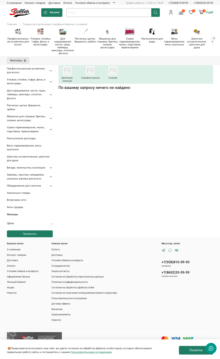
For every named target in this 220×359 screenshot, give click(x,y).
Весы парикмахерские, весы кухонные (178, 41)
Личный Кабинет (16, 279)
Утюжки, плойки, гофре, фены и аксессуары (41, 41)
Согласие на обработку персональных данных (77, 274)
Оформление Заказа (18, 274)
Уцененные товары (18, 190)
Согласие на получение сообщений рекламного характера (84, 290)
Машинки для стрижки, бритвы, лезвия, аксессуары (109, 43)
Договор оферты (60, 301)
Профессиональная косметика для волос (18, 41)
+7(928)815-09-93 (178, 2)
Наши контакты (60, 268)
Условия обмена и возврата (92, 2)
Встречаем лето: (17, 197)
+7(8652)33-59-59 (203, 2)
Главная (12, 24)
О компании (14, 2)
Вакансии (56, 306)
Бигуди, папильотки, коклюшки (26, 164)
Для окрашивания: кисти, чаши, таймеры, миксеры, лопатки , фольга (64, 44)
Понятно (196, 350)
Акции (10, 284)
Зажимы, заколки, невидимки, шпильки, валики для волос (25, 173)
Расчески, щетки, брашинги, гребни (87, 40)
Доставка (54, 2)
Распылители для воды (156, 40)
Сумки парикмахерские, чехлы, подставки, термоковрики (133, 43)
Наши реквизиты (61, 311)
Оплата (67, 2)
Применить (30, 231)
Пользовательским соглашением (91, 352)
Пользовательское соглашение (69, 295)
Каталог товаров (35, 2)
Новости (11, 290)
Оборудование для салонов (24, 182)
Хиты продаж (15, 204)
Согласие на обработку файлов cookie (72, 284)
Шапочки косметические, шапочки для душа (201, 41)
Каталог (52, 12)
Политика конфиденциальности (69, 279)
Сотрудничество (60, 263)
